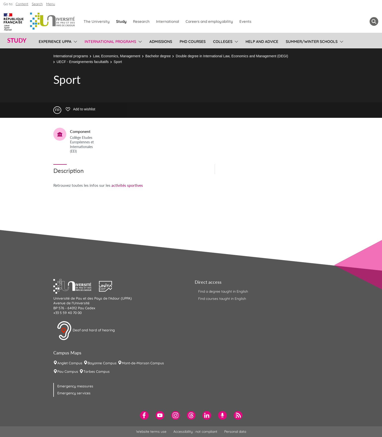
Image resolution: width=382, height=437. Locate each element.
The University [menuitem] (97, 21)
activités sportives (127, 185)
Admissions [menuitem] (160, 41)
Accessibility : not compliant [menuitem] (195, 431)
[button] (76, 285)
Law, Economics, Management (116, 56)
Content (22, 4)
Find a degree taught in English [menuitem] (223, 291)
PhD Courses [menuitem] (193, 41)
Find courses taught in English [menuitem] (222, 298)
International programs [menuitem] (110, 41)
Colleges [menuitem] (222, 41)
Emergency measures (75, 386)
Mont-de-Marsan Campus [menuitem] (143, 363)
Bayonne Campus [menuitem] (102, 363)
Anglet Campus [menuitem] (69, 363)
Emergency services (74, 393)
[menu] (74, 41)
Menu (50, 4)
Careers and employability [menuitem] (209, 21)
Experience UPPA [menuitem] (55, 41)
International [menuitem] (167, 21)
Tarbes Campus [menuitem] (96, 371)
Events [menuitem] (245, 21)
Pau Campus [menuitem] (67, 371)
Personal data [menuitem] (235, 431)
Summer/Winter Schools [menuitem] (312, 41)
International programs (70, 56)
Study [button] (17, 40)
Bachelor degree (158, 56)
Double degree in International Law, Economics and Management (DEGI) (232, 56)
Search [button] (37, 4)
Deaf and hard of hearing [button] (86, 331)
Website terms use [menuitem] (151, 431)
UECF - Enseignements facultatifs (83, 62)
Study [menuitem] (121, 21)
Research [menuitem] (141, 21)
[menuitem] (144, 415)
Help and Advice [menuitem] (262, 41)
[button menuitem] (374, 21)
